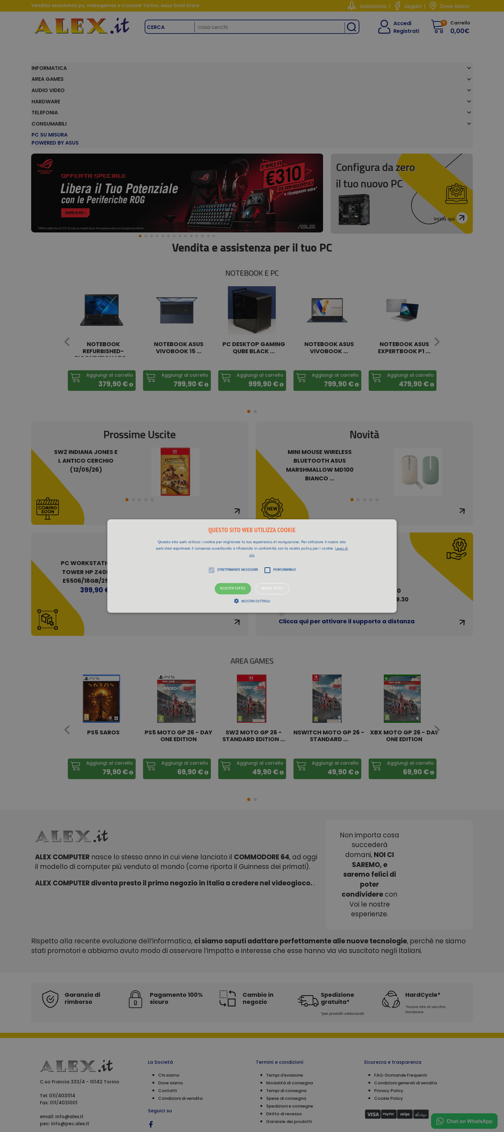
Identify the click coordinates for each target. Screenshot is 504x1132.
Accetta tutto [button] (232, 588)
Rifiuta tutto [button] (272, 588)
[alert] (252, 566)
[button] (252, 566)
